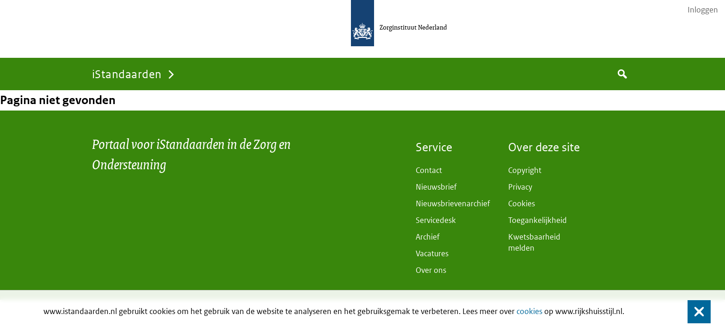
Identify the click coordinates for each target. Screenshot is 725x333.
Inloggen (703, 9)
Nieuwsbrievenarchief (453, 203)
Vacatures (432, 253)
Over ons (431, 270)
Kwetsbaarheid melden (534, 242)
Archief (428, 237)
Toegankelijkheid (537, 220)
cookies (529, 311)
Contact (429, 170)
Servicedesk (436, 220)
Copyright (524, 170)
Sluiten (695, 311)
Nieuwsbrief (436, 187)
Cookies (521, 203)
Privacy (520, 187)
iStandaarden (127, 73)
